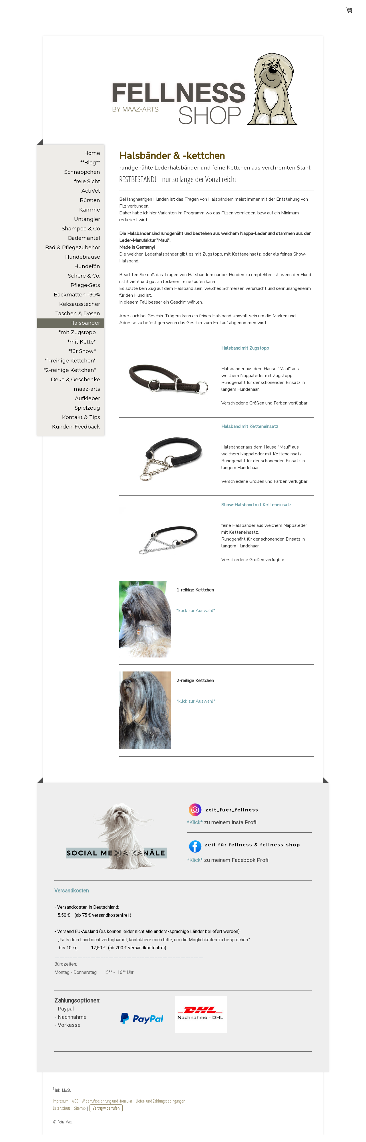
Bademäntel (84, 245)
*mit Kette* (81, 349)
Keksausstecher (79, 311)
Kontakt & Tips (81, 424)
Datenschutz (61, 1115)
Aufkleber (87, 405)
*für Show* (82, 358)
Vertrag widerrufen (106, 1115)
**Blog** (90, 169)
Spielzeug (87, 415)
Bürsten (90, 207)
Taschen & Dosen (77, 320)
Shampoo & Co (81, 235)
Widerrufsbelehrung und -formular (107, 1108)
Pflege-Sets (85, 292)
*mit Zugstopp (77, 339)
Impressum (60, 1108)
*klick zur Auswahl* (195, 617)
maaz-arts (87, 396)
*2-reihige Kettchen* (70, 377)
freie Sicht (87, 188)
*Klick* (195, 829)
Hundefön (87, 273)
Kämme (89, 217)
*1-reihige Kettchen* (70, 367)
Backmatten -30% (77, 301)
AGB (75, 1108)
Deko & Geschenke (75, 386)
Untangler (87, 226)
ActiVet (90, 198)
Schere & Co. (84, 283)
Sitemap (80, 1115)
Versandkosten (72, 897)
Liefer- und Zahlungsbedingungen (160, 1108)
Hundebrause (82, 264)
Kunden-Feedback (76, 434)
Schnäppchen (82, 179)
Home (92, 160)
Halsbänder (85, 330)
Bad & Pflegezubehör (72, 254)
